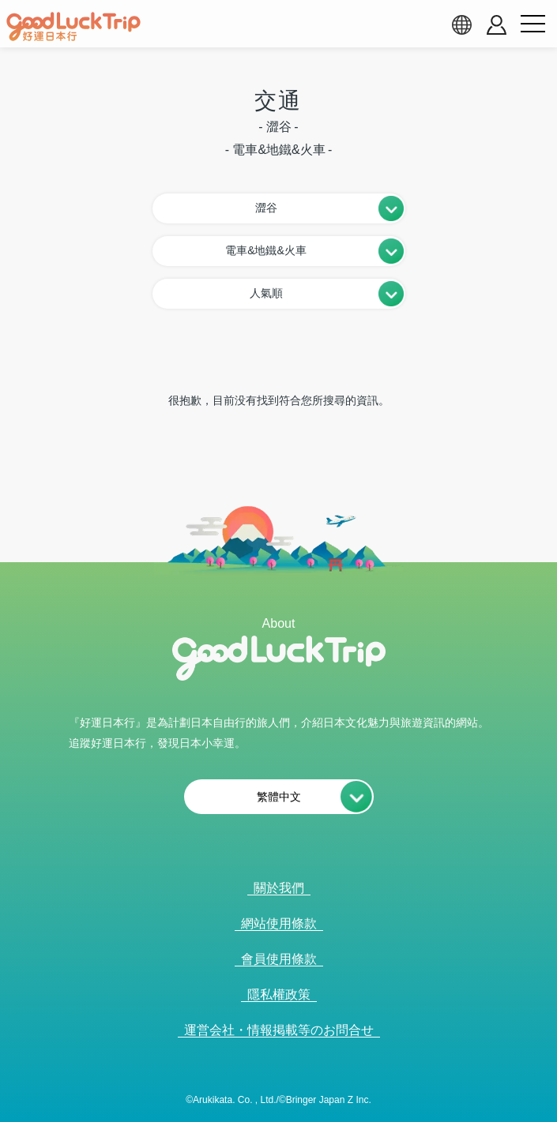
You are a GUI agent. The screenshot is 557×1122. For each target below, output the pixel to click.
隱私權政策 (278, 994)
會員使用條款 (279, 959)
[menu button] (532, 24)
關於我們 (279, 888)
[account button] (496, 25)
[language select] (461, 24)
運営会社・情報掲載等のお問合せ (279, 1030)
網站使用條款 (279, 923)
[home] (73, 27)
